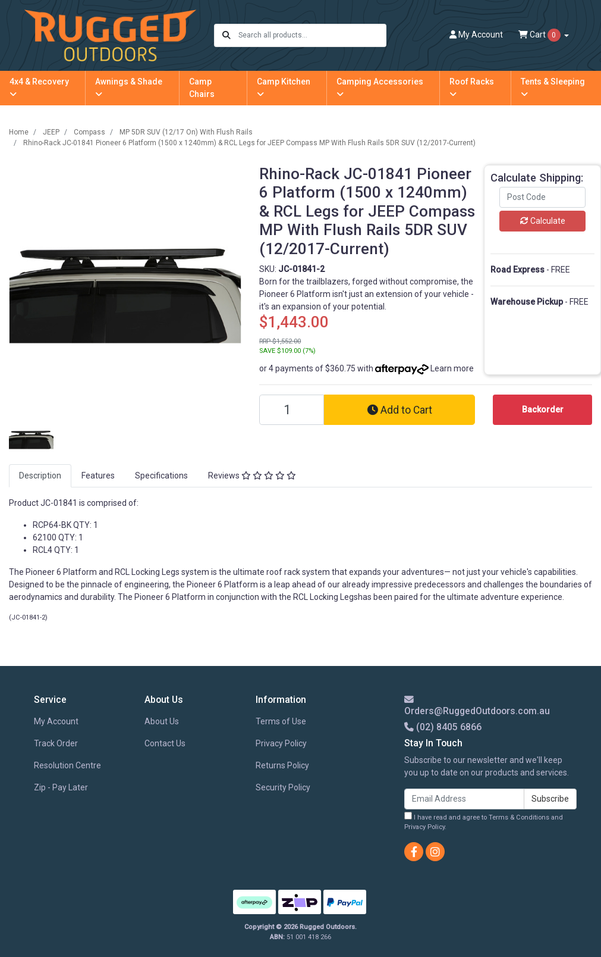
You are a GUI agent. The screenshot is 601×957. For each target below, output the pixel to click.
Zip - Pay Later (61, 787)
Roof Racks (471, 87)
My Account (56, 721)
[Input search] (311, 35)
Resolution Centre (67, 765)
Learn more (452, 368)
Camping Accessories (379, 87)
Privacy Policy (281, 743)
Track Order (56, 743)
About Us (161, 721)
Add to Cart (399, 410)
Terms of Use (281, 721)
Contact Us (164, 743)
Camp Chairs (202, 88)
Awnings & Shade (128, 87)
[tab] (40, 475)
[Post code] (542, 197)
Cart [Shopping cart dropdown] (540, 35)
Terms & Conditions (519, 817)
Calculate (542, 221)
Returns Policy (282, 765)
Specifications (161, 475)
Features (98, 475)
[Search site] (226, 35)
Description (40, 475)
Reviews (252, 475)
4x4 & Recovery (39, 87)
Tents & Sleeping (553, 87)
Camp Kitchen (283, 87)
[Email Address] (464, 799)
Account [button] (476, 34)
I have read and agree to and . (483, 821)
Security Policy (283, 787)
